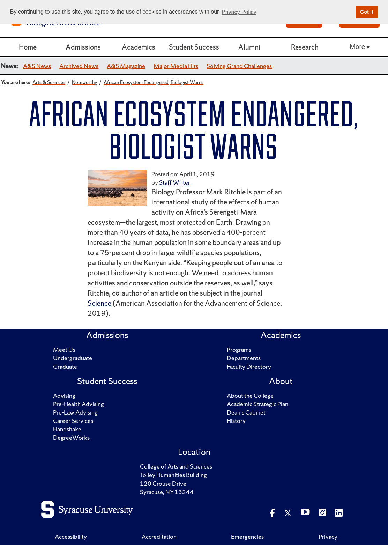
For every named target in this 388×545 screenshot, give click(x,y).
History (236, 421)
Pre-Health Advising (78, 404)
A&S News (37, 66)
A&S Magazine (126, 66)
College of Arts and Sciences (176, 466)
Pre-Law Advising (75, 412)
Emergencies (247, 536)
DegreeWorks (71, 437)
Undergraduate (72, 358)
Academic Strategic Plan (257, 404)
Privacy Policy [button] (239, 12)
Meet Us (64, 349)
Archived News (78, 66)
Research (305, 47)
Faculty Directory (249, 367)
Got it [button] (366, 12)
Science (99, 303)
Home (28, 47)
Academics (138, 47)
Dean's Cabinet (246, 412)
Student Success (194, 47)
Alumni (249, 47)
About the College (250, 395)
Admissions (83, 47)
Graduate (65, 367)
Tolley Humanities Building (173, 475)
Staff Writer (174, 182)
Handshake (67, 429)
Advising (64, 395)
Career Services (73, 421)
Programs (239, 349)
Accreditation (159, 536)
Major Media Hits (176, 66)
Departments (244, 358)
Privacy (328, 536)
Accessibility (71, 536)
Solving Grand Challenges (239, 66)
